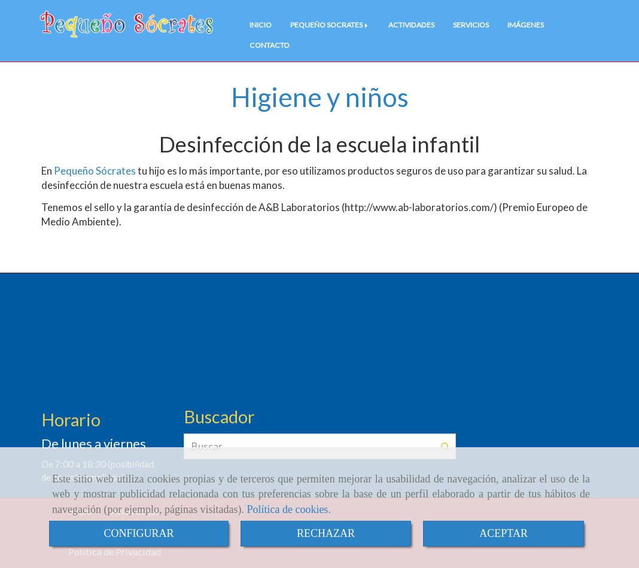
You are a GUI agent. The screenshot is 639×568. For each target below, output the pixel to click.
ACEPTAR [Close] (503, 533)
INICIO (260, 24)
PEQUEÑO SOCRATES (330, 24)
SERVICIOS (471, 24)
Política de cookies (287, 509)
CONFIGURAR (139, 533)
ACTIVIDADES (411, 24)
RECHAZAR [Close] (326, 533)
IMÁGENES (525, 24)
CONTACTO (269, 45)
